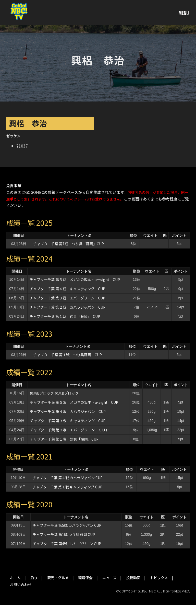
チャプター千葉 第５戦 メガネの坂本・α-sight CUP (74, 402)
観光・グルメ (58, 577)
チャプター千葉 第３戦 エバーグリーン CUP (67, 297)
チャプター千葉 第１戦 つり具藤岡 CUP (67, 354)
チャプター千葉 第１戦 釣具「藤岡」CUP (64, 439)
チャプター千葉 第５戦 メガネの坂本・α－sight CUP (75, 279)
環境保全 (85, 577)
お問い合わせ (20, 584)
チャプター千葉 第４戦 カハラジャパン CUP (68, 411)
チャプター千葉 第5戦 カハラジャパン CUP (67, 525)
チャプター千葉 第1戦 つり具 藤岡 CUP (64, 534)
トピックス (159, 577)
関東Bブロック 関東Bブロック (54, 393)
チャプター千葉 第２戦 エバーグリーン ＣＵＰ (69, 429)
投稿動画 (133, 577)
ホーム (15, 577)
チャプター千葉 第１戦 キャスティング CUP (67, 486)
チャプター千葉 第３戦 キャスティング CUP (67, 420)
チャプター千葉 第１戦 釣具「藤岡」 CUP (65, 316)
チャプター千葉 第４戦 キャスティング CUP (67, 288)
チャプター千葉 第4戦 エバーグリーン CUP (67, 543)
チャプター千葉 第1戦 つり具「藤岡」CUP (68, 243)
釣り (34, 577)
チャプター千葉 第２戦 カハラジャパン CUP (67, 307)
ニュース (109, 577)
